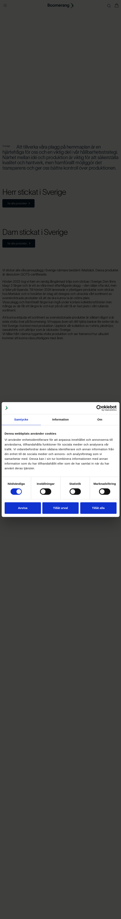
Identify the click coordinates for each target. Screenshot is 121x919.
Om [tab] (99, 419)
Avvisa (22, 508)
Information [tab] (60, 419)
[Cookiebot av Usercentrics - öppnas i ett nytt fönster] (99, 408)
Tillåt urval (60, 508)
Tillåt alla (98, 508)
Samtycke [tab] (21, 419)
